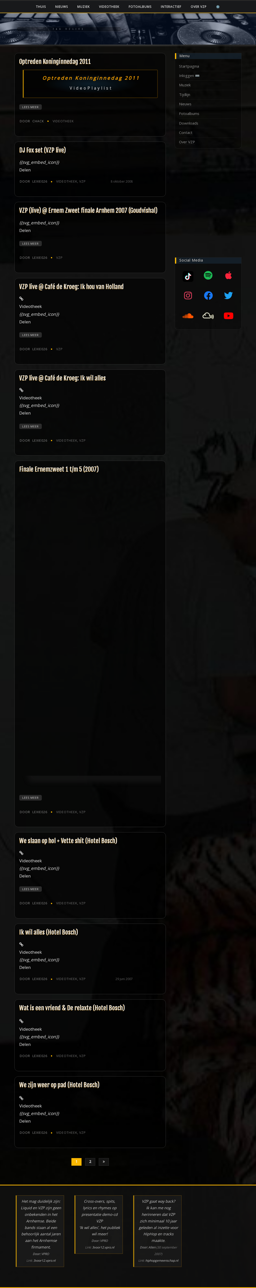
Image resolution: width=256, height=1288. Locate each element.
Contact (185, 132)
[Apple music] (228, 275)
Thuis (41, 7)
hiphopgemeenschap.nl (161, 1260)
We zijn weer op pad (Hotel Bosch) (59, 1085)
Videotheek (109, 7)
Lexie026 (33, 181)
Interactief (171, 7)
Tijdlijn (184, 94)
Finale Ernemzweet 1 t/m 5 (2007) (59, 469)
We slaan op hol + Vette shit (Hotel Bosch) (68, 841)
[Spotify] (208, 275)
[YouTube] (228, 315)
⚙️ (218, 7)
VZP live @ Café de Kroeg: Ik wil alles (62, 378)
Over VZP (199, 7)
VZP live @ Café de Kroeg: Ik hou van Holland (71, 286)
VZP (82, 181)
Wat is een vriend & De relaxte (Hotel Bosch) (72, 1008)
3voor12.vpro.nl (44, 1260)
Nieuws (61, 7)
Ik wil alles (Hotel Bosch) (48, 932)
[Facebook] (208, 295)
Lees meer (30, 107)
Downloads (188, 123)
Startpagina (189, 66)
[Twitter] (228, 295)
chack (32, 121)
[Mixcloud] (188, 275)
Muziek (83, 7)
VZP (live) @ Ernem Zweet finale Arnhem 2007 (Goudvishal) (88, 210)
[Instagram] (188, 295)
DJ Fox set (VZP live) (42, 150)
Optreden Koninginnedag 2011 (55, 61)
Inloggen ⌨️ (189, 75)
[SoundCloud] (188, 315)
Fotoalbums (140, 7)
